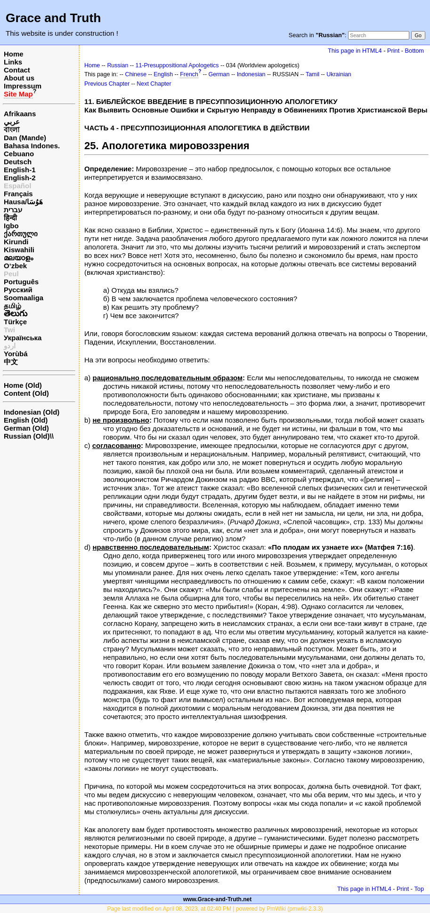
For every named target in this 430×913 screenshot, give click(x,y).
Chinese (135, 74)
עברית (13, 210)
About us (19, 78)
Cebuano (19, 154)
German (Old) (26, 428)
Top (419, 888)
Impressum (22, 86)
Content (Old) (26, 393)
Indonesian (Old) (31, 412)
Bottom (414, 50)
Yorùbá (16, 354)
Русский (18, 290)
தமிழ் (12, 306)
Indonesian (251, 74)
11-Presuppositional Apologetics (177, 65)
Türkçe (15, 322)
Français (18, 194)
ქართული (21, 234)
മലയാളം (18, 258)
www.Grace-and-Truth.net (217, 899)
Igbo (11, 226)
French (189, 74)
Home (14, 54)
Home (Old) (23, 385)
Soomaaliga (23, 298)
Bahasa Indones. (32, 146)
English (163, 74)
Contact (17, 70)
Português (21, 282)
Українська (22, 338)
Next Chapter (154, 83)
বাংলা (11, 130)
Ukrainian (338, 74)
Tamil (312, 74)
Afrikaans (20, 114)
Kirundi (16, 242)
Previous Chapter (107, 83)
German (219, 74)
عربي (12, 122)
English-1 (20, 170)
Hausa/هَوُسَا (23, 202)
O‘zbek (15, 266)
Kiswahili (19, 250)
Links (13, 62)
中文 (11, 362)
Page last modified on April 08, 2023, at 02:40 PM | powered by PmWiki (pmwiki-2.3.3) (215, 908)
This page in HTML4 (355, 50)
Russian (117, 65)
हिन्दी (10, 218)
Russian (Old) (27, 436)
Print (393, 50)
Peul (11, 274)
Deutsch (18, 162)
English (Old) (26, 420)
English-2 (20, 178)
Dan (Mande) (25, 138)
